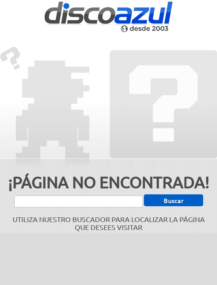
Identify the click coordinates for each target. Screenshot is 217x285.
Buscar (173, 200)
